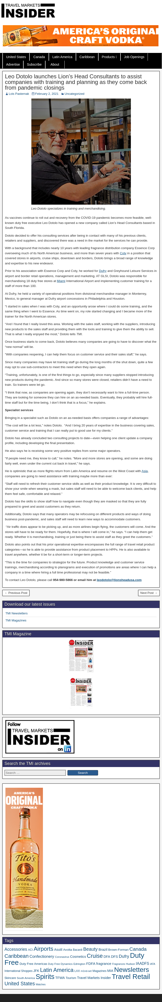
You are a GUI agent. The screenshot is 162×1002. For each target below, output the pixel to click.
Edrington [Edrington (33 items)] (79, 963)
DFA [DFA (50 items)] (107, 956)
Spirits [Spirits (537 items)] (45, 976)
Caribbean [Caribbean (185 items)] (16, 956)
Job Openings (134, 57)
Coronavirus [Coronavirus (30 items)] (62, 956)
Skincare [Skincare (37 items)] (10, 978)
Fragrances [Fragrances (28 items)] (118, 963)
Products (108, 57)
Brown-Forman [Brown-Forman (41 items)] (118, 949)
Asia (145, 471)
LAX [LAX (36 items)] (77, 971)
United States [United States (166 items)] (19, 983)
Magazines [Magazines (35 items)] (99, 971)
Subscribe (34, 64)
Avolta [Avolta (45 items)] (67, 949)
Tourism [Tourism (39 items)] (71, 978)
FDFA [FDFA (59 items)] (90, 964)
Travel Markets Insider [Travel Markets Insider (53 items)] (94, 978)
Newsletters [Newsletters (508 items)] (131, 969)
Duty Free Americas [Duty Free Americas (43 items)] (33, 964)
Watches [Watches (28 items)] (41, 984)
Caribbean (87, 57)
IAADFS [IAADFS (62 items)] (142, 964)
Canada (39, 57)
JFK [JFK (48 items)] (36, 971)
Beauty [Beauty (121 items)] (90, 949)
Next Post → (149, 593)
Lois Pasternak (19, 93)
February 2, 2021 (46, 93)
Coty (123, 253)
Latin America (62, 57)
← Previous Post (15, 593)
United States (16, 57)
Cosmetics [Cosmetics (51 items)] (78, 956)
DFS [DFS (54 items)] (114, 956)
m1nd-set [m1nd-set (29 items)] (86, 971)
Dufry (103, 271)
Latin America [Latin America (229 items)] (57, 970)
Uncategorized (74, 93)
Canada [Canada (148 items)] (138, 949)
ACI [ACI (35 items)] (30, 949)
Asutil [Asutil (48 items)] (58, 949)
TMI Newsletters (16, 613)
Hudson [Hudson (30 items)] (130, 963)
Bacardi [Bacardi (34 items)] (77, 949)
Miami (61, 281)
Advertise (13, 64)
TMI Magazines (15, 620)
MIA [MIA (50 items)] (110, 971)
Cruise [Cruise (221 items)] (95, 956)
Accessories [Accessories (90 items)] (15, 949)
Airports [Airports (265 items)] (44, 949)
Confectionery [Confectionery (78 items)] (41, 956)
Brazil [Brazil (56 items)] (103, 949)
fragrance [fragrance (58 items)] (103, 964)
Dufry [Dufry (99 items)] (124, 956)
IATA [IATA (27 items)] (152, 963)
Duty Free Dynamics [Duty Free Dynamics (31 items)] (60, 963)
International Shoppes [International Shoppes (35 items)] (18, 971)
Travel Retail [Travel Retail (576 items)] (131, 976)
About (54, 64)
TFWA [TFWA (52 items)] (60, 978)
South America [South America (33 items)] (26, 977)
